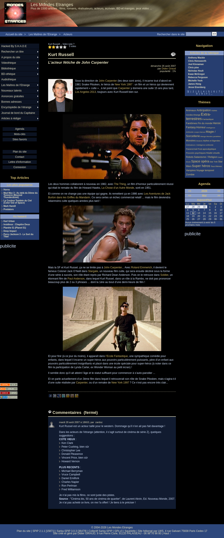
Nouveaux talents (11, 90)
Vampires (191, 170)
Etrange (197, 115)
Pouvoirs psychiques (196, 153)
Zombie (190, 174)
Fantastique (208, 119)
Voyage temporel (205, 170)
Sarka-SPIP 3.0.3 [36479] (71, 531)
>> (218, 191)
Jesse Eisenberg (196, 87)
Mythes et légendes (211, 141)
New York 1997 (123, 84)
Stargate (93, 271)
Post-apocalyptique (207, 149)
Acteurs (67, 34)
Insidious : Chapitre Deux (17, 224)
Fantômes (191, 123)
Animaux (191, 110)
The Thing (120, 184)
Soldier (164, 274)
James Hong (194, 84)
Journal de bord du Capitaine (18, 112)
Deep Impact (10, 231)
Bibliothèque (8, 68)
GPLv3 (118, 531)
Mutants (199, 141)
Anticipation (204, 110)
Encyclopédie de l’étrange (16, 107)
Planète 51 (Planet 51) (15, 228)
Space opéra (200, 161)
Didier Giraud (169, 68)
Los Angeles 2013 (85, 91)
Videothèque (8, 62)
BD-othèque (8, 74)
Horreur (201, 127)
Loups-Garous (199, 132)
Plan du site (20, 151)
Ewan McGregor (196, 74)
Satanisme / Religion (205, 156)
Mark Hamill (10, 206)
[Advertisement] (17, 314)
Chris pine (193, 68)
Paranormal (191, 149)
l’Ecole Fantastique (117, 356)
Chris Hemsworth (197, 61)
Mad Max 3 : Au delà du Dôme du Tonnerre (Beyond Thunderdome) (21, 195)
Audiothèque (8, 79)
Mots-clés (19, 134)
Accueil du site (13, 34)
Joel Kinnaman (196, 64)
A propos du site (10, 57)
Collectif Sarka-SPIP (100, 531)
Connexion (19, 167)
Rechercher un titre (12, 51)
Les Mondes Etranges (52, 4)
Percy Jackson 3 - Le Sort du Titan (18, 235)
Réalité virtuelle (213, 153)
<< (189, 191)
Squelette (130, 531)
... (211, 94)
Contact (19, 156)
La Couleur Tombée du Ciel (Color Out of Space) (18, 202)
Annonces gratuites (12, 96)
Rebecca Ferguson (198, 77)
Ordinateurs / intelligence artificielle (200, 145)
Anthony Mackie (196, 58)
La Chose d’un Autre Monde (118, 187)
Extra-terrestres (198, 116)
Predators (9, 209)
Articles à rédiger (11, 118)
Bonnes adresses (11, 101)
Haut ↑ (167, 533)
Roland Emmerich (141, 267)
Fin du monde (205, 123)
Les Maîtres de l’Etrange (43, 34)
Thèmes (204, 102)
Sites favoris (19, 139)
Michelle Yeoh (195, 81)
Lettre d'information (20, 162)
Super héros (201, 166)
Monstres (191, 140)
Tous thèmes (216, 166)
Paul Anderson (76, 278)
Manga (203, 136)
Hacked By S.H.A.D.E (14, 46)
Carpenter (124, 88)
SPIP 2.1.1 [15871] (44, 531)
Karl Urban (9, 221)
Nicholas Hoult (195, 71)
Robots (189, 157)
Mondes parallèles (213, 136)
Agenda (19, 128)
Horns (7, 190)
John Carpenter (108, 80)
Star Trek (214, 162)
